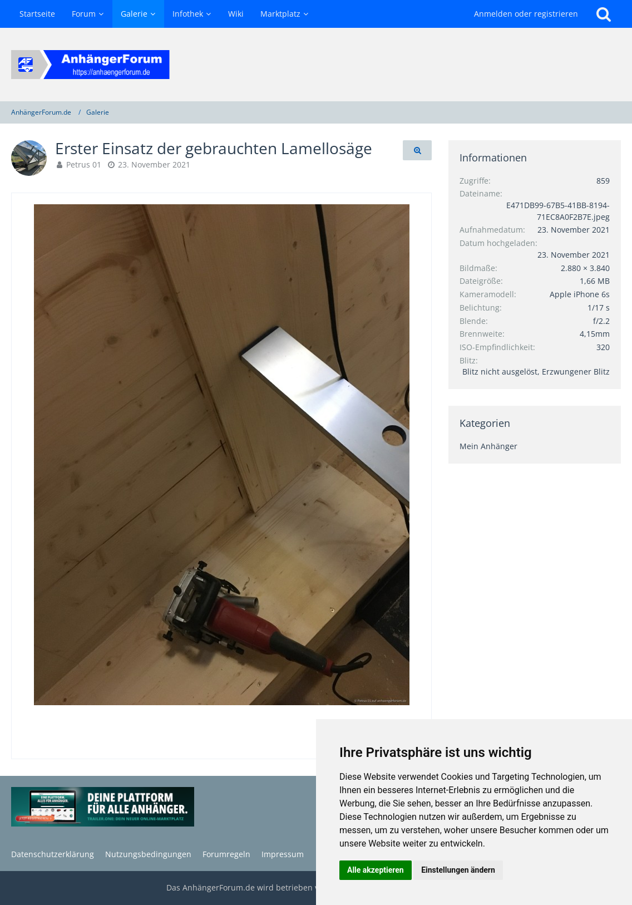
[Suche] (603, 14)
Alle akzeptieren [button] (375, 869)
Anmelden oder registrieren (526, 13)
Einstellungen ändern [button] (458, 869)
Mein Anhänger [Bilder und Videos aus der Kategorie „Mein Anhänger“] (488, 446)
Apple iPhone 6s (580, 294)
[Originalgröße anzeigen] (417, 150)
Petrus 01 (83, 164)
